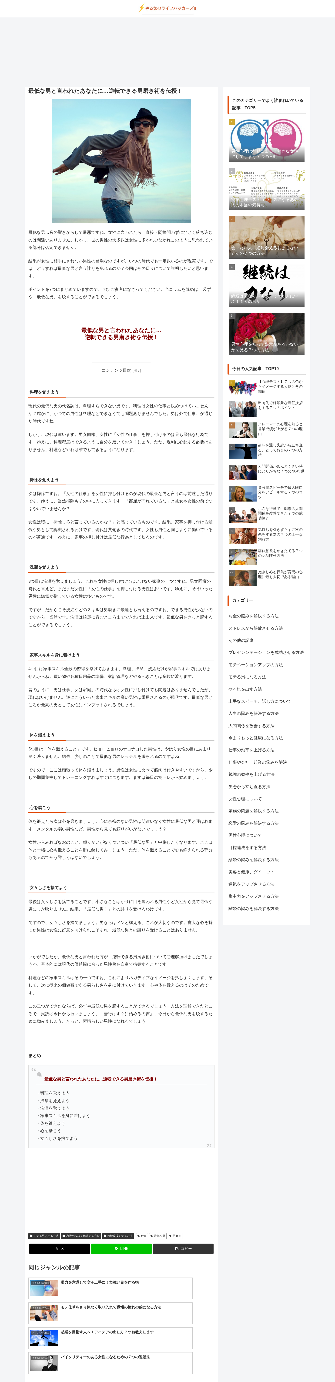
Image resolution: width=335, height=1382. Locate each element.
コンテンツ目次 (116, 370)
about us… (149, 1367)
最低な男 (158, 1236)
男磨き (175, 1236)
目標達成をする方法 (118, 1236)
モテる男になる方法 (44, 1236)
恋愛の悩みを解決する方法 (81, 1236)
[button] (183, 1249)
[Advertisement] (167, 52)
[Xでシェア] (59, 1249)
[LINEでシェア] (121, 1249)
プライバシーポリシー (177, 1367)
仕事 (142, 1236)
